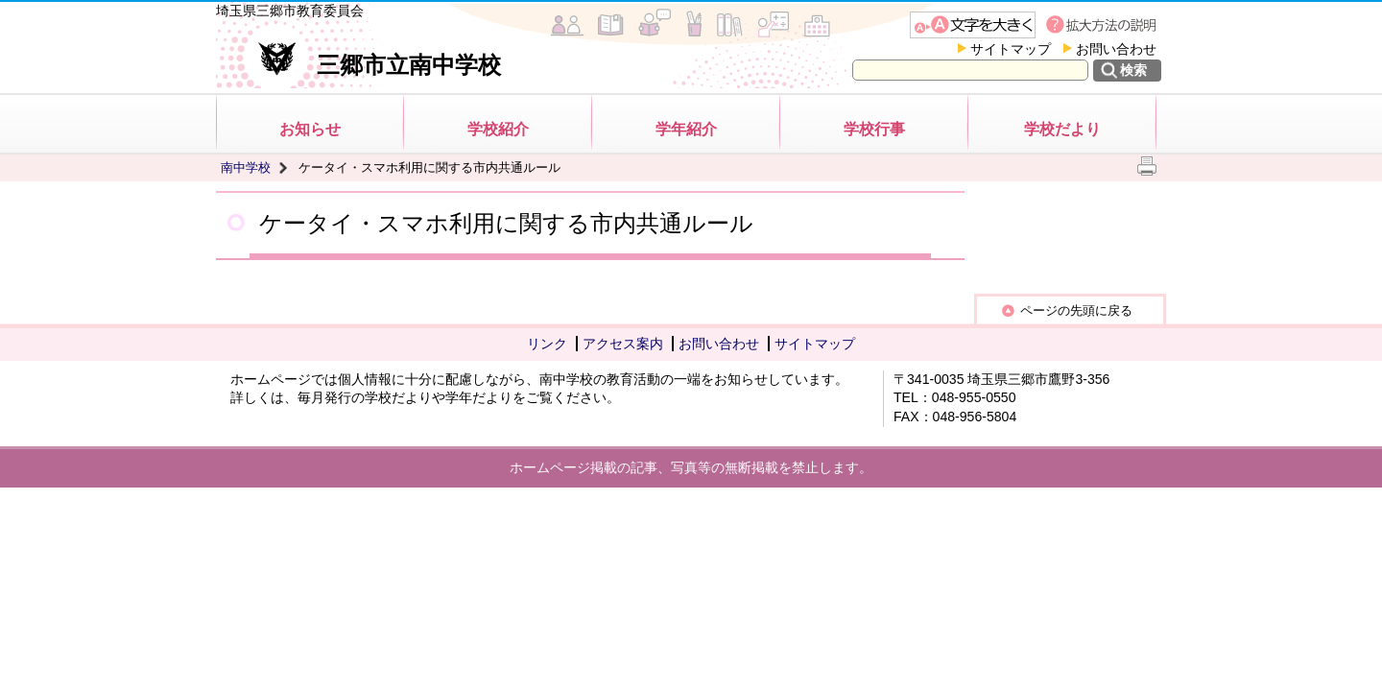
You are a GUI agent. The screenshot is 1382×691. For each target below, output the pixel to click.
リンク (547, 343)
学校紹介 (498, 129)
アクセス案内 (623, 343)
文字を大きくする (973, 25)
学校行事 (874, 129)
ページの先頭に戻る (1076, 310)
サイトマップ (1010, 49)
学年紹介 (686, 129)
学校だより (1062, 129)
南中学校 (246, 167)
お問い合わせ (1116, 49)
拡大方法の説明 (1103, 25)
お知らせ (310, 129)
